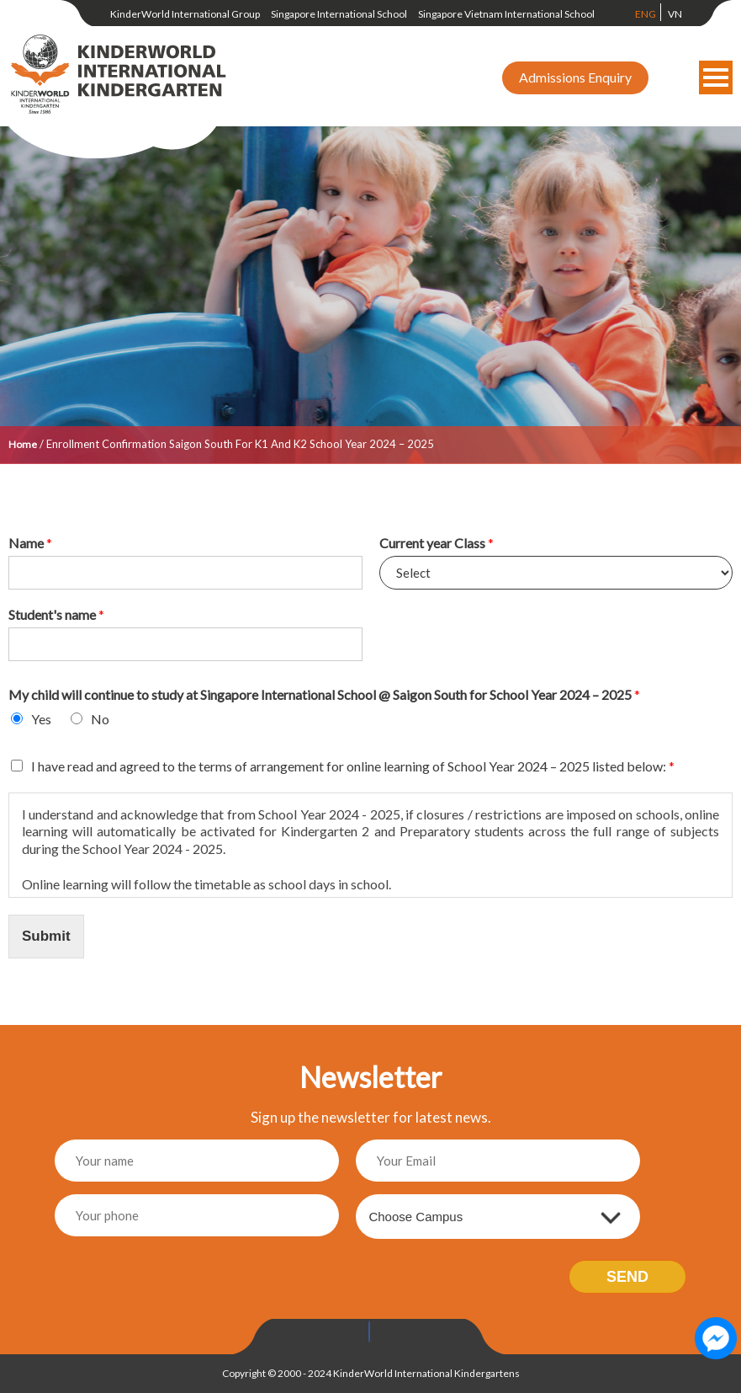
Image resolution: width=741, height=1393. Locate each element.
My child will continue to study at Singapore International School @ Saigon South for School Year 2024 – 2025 (324, 694)
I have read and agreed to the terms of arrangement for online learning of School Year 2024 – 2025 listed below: (353, 766)
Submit (46, 936)
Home (22, 444)
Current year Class (436, 543)
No (100, 719)
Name (30, 543)
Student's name (56, 614)
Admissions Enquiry (575, 77)
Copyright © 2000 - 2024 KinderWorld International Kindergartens (371, 1373)
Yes (41, 719)
